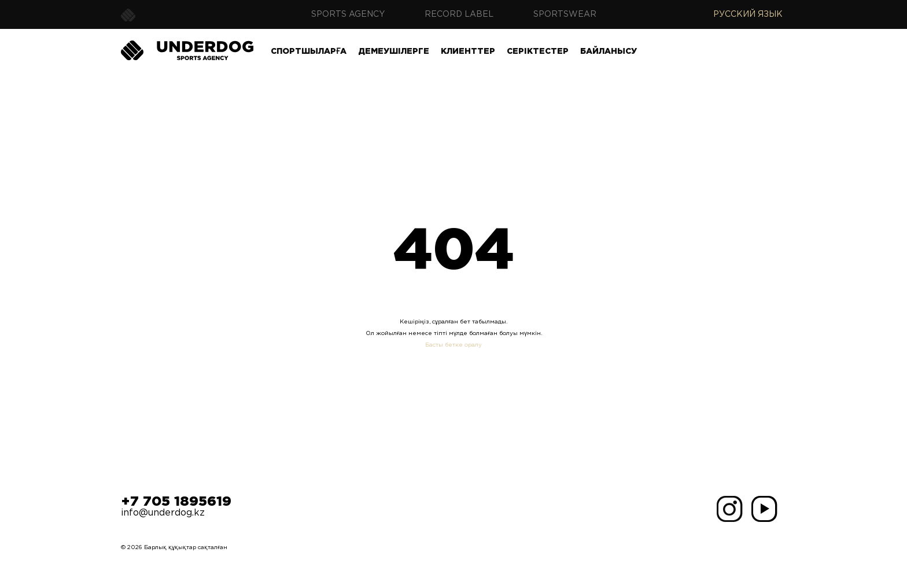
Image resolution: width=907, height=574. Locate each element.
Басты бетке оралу (453, 345)
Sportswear (564, 14)
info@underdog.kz (163, 513)
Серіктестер (538, 51)
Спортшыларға (308, 51)
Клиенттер (468, 51)
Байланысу (608, 51)
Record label (459, 14)
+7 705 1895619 (176, 501)
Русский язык (748, 14)
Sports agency (348, 14)
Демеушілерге (393, 51)
